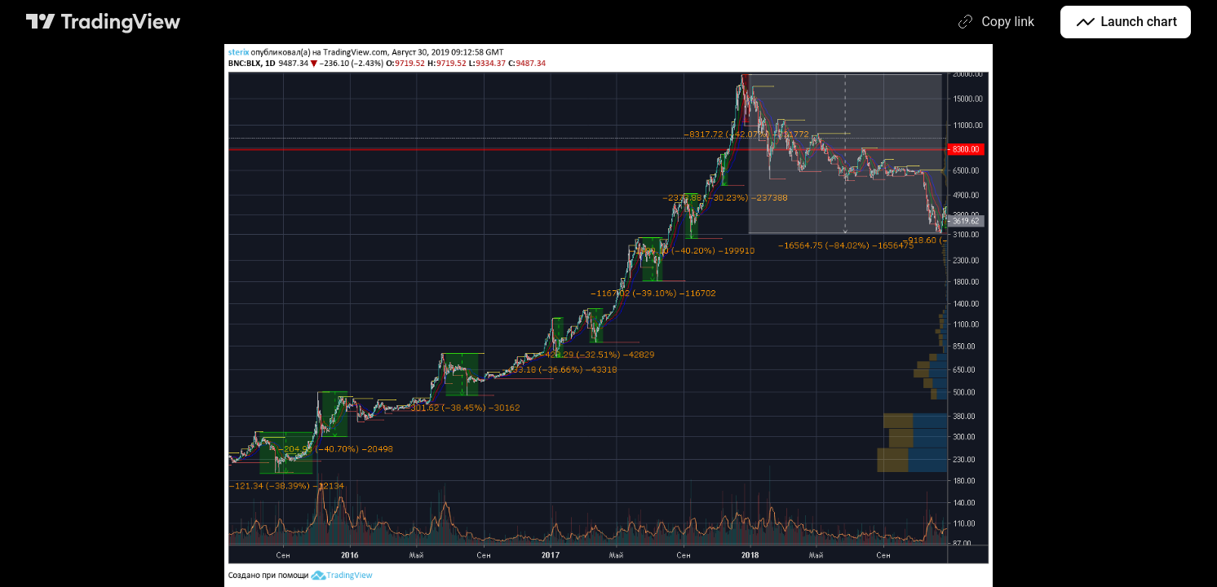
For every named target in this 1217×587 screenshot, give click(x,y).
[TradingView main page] (103, 22)
